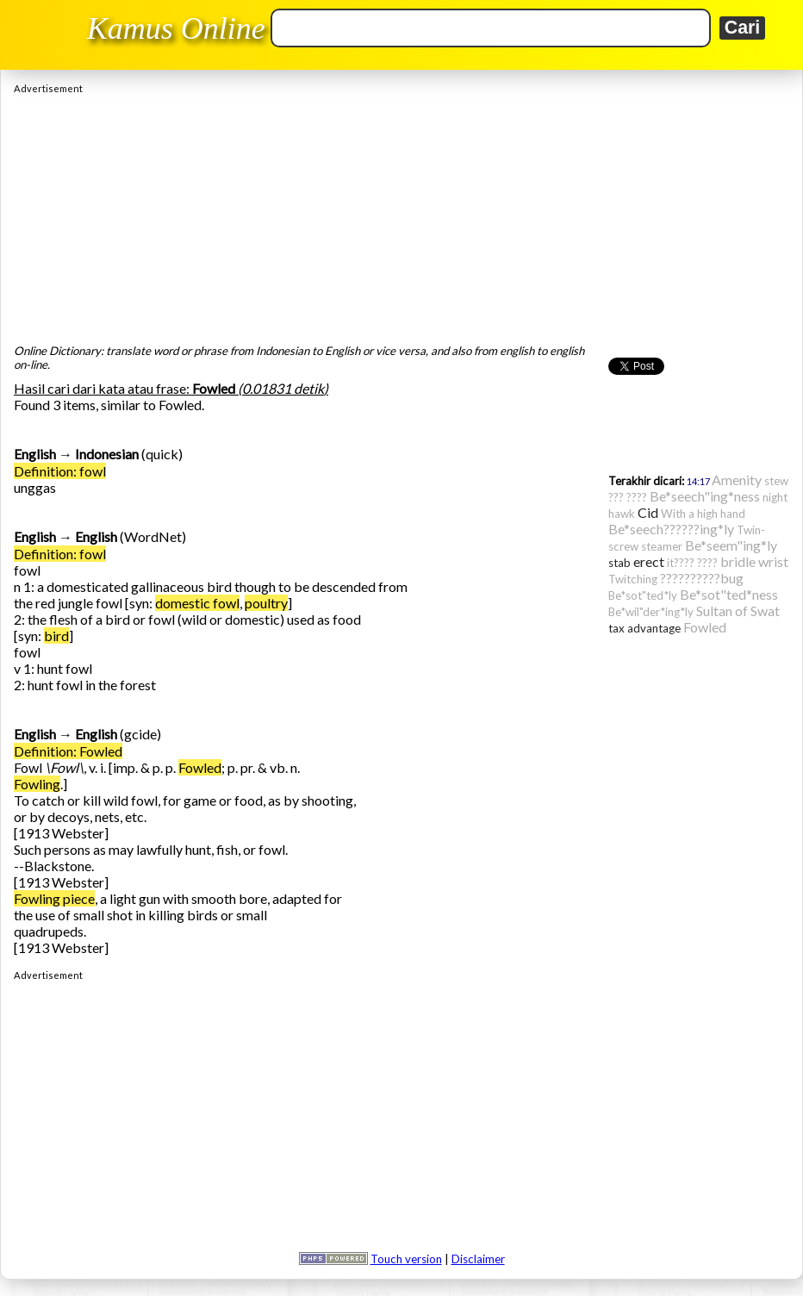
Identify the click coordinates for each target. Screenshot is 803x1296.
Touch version (406, 1259)
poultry (266, 603)
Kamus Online (176, 28)
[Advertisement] (401, 214)
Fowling (37, 784)
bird (56, 635)
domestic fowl (197, 603)
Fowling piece (54, 898)
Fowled (199, 767)
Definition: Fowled (68, 751)
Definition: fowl (60, 471)
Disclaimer (478, 1259)
